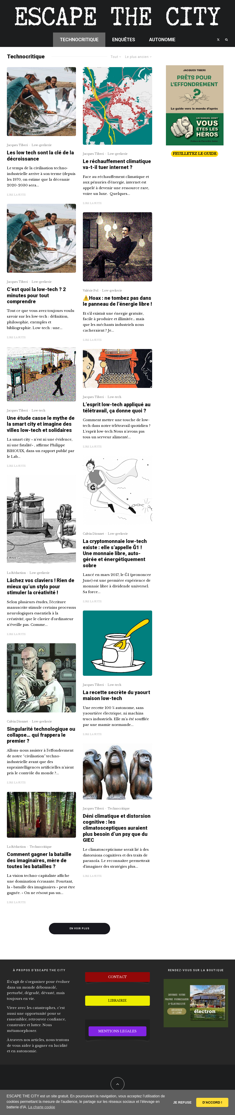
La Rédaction (16, 573)
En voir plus (80, 928)
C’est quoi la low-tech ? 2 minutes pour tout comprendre (36, 295)
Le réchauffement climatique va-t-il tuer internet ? (117, 164)
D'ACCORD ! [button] (212, 1102)
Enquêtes (123, 39)
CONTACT (117, 977)
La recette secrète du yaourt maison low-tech (116, 695)
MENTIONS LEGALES (117, 1031)
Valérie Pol (90, 290)
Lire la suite (16, 194)
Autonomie (162, 39)
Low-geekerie (42, 145)
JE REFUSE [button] (182, 1102)
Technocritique (79, 39)
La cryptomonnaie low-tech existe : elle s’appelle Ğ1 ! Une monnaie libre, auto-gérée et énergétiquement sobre (115, 553)
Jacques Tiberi (17, 145)
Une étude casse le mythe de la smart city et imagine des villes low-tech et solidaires (41, 424)
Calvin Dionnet (17, 721)
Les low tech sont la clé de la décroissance (40, 155)
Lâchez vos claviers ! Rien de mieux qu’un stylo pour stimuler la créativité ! (40, 586)
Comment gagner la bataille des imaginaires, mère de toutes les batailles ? (39, 860)
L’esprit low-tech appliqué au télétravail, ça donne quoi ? (117, 407)
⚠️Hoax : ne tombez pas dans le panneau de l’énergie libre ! (117, 301)
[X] (218, 40)
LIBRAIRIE (117, 1000)
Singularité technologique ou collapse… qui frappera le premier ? (41, 735)
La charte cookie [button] (41, 1107)
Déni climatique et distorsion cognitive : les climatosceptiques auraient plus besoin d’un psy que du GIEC (117, 828)
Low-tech (38, 410)
